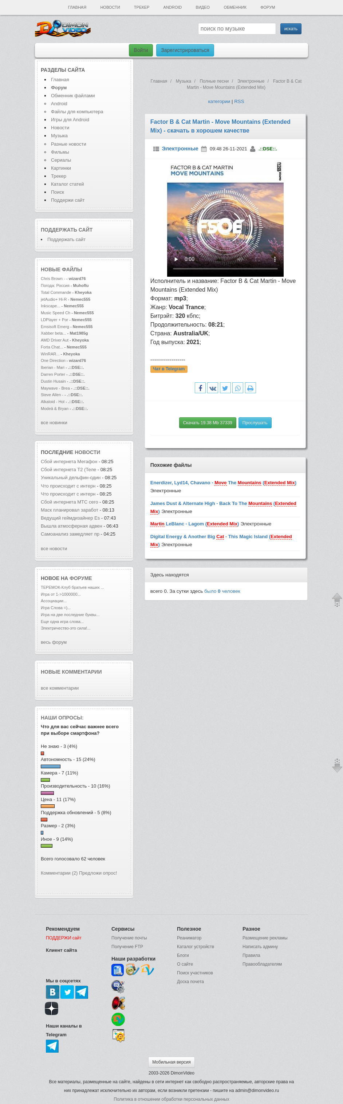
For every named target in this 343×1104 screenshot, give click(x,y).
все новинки (54, 422)
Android (172, 7)
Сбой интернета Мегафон (70, 461)
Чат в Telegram (169, 368)
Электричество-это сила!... (66, 628)
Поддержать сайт (66, 230)
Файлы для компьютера (77, 111)
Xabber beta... (53, 333)
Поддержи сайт (67, 200)
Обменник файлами (73, 95)
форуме (81, 578)
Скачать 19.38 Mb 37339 (207, 422)
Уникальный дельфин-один (70, 477)
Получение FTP (127, 946)
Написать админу (260, 946)
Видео (203, 7)
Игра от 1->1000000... (61, 594)
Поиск (57, 192)
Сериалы (61, 160)
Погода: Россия (55, 285)
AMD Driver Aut (54, 340)
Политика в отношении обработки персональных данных (171, 1099)
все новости (54, 548)
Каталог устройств (195, 946)
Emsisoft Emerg (55, 326)
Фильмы (60, 152)
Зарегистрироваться (185, 50)
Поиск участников (195, 972)
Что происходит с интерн (68, 486)
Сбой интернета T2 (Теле (68, 469)
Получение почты (129, 938)
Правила (251, 955)
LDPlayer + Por (54, 320)
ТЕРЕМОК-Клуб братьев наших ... (72, 587)
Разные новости (68, 144)
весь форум (54, 642)
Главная (77, 7)
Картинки (61, 168)
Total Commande (56, 292)
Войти (141, 50)
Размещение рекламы (265, 938)
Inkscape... (50, 306)
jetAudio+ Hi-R (54, 299)
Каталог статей (67, 184)
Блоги (183, 955)
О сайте (185, 964)
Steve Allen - (52, 395)
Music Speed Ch (55, 313)
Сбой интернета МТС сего (69, 502)
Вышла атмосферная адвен (71, 526)
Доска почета (190, 981)
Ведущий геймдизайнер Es (70, 518)
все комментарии (60, 688)
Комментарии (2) (59, 873)
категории (219, 101)
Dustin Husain (54, 381)
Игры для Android (70, 119)
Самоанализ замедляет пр (70, 534)
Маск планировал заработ (69, 510)
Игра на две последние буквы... (70, 614)
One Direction (54, 360)
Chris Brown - (53, 278)
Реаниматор (189, 938)
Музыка (59, 135)
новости (87, 452)
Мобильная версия (171, 1062)
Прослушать (255, 422)
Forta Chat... (52, 347)
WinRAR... (50, 354)
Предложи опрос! (98, 873)
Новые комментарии (71, 672)
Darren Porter (53, 374)
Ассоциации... (54, 601)
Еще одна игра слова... (62, 621)
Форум (267, 7)
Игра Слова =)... (56, 608)
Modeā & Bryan (55, 408)
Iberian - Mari (52, 367)
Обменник (235, 7)
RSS (239, 101)
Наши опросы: (62, 718)
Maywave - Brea (55, 388)
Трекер (141, 7)
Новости (110, 7)
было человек (222, 591)
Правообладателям (262, 964)
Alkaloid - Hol (52, 401)
